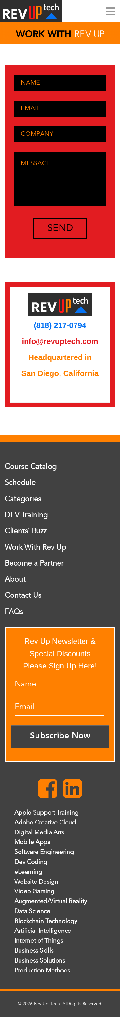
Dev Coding (30, 862)
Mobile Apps (32, 842)
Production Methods (42, 970)
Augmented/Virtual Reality (50, 901)
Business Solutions (39, 960)
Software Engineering (44, 852)
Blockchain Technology (45, 921)
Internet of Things (38, 941)
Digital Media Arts (39, 832)
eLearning (28, 872)
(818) (44, 325)
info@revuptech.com (60, 341)
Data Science (32, 911)
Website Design (36, 882)
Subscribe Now (60, 736)
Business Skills (33, 951)
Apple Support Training (46, 812)
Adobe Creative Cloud (45, 822)
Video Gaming (34, 891)
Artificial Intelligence (42, 931)
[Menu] (110, 9)
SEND (60, 228)
